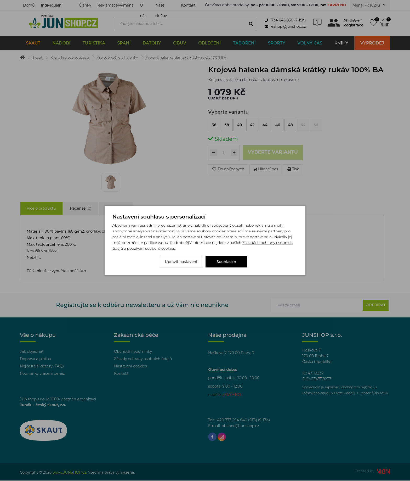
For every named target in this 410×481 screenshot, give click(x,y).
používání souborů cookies (151, 248)
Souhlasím (226, 261)
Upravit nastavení (181, 261)
